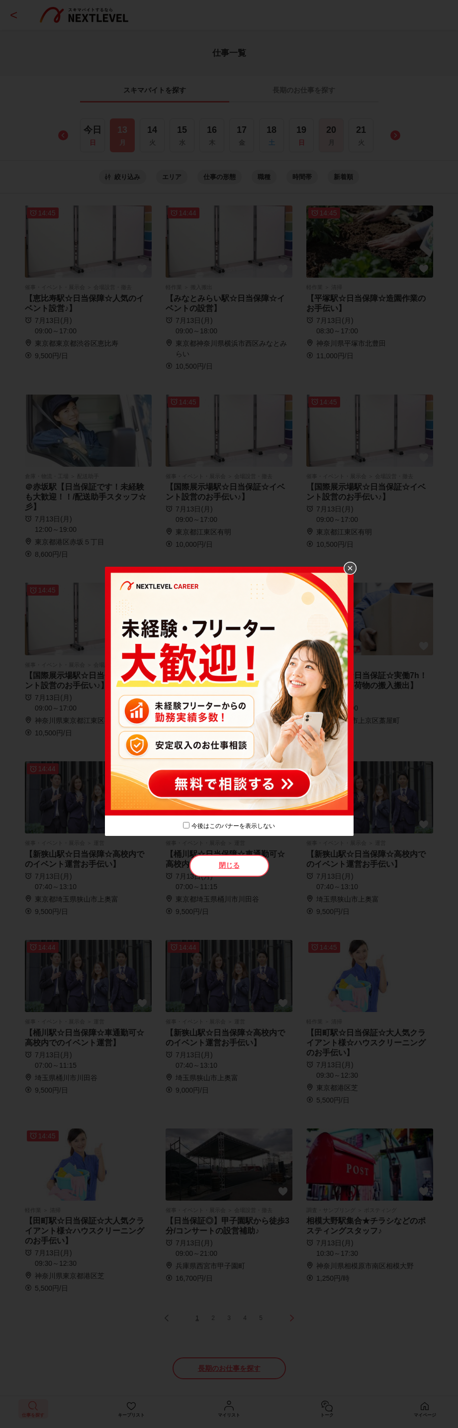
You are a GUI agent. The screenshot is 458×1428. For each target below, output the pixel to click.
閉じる (229, 865)
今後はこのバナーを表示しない (233, 826)
